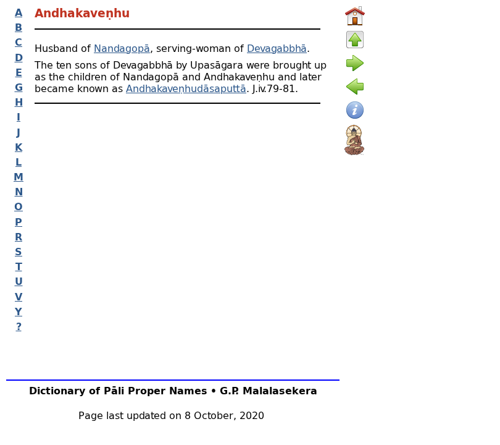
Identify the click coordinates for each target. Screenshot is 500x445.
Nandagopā (122, 47)
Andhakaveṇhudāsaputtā (186, 88)
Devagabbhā (277, 47)
